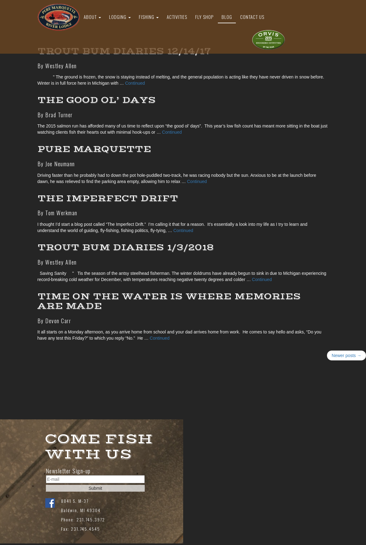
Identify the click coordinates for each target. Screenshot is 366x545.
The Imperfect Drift (107, 198)
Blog (227, 16)
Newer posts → (346, 355)
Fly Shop (204, 16)
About (92, 16)
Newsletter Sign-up (68, 471)
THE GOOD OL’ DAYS (96, 100)
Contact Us (252, 16)
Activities (177, 16)
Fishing (149, 16)
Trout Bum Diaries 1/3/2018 (125, 247)
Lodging (120, 16)
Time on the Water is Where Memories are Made (169, 301)
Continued (135, 83)
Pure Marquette (94, 149)
